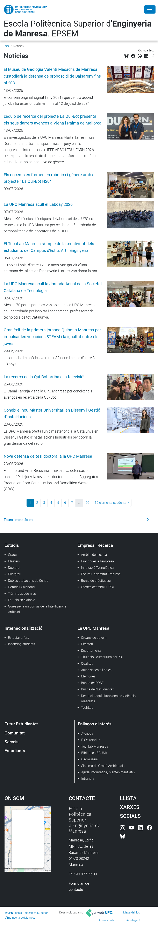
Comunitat (15, 732)
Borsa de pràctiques (95, 581)
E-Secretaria (90, 740)
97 (87, 503)
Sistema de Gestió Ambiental (102, 766)
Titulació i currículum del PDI (102, 657)
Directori (87, 644)
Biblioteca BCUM (93, 753)
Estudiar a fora (18, 638)
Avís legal (132, 920)
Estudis (12, 545)
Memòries (88, 676)
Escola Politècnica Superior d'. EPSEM (77, 28)
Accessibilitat (107, 920)
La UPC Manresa (93, 628)
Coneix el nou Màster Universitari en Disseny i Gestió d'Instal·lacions (52, 413)
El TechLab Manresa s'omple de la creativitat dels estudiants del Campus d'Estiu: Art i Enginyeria (49, 247)
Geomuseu (89, 759)
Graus (12, 555)
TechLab (87, 708)
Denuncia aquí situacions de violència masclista (108, 698)
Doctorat (14, 568)
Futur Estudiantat (21, 723)
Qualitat (87, 664)
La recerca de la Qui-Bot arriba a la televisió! (44, 377)
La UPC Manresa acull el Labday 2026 (38, 204)
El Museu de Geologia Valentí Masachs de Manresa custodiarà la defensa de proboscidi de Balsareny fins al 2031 (52, 76)
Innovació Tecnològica (97, 568)
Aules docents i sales (96, 670)
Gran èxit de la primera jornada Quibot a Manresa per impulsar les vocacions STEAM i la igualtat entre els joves (52, 337)
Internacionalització (23, 628)
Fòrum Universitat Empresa (101, 574)
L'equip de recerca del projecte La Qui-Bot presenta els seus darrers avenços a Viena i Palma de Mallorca (52, 120)
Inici (6, 46)
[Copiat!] (152, 56)
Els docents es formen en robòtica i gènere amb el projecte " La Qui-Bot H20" (49, 178)
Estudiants (15, 750)
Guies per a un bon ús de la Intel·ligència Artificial (37, 609)
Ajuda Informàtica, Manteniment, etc (107, 772)
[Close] (150, 9)
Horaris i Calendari (21, 587)
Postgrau (14, 574)
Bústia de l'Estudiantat (97, 689)
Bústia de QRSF (92, 683)
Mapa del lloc (131, 912)
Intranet (86, 779)
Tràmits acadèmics (22, 594)
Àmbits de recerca (94, 555)
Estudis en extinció (21, 600)
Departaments (91, 651)
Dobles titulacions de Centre (28, 581)
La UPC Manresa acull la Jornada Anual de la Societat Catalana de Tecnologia (53, 287)
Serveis (12, 741)
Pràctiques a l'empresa (97, 561)
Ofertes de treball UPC (97, 587)
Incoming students (21, 644)
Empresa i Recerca (95, 545)
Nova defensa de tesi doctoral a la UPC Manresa (48, 456)
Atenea (86, 733)
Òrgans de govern (94, 638)
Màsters (14, 561)
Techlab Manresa (93, 746)
